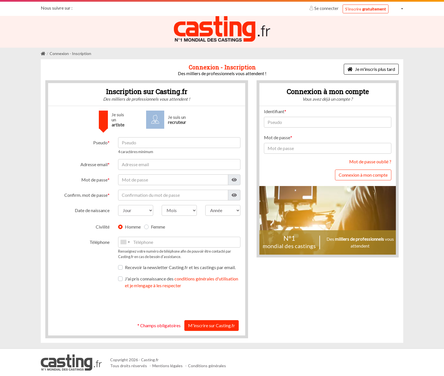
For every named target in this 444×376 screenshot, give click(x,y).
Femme (158, 226)
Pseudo (100, 142)
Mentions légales (167, 365)
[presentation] (197, 304)
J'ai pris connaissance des (181, 282)
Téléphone (99, 241)
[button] (398, 8)
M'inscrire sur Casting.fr (211, 325)
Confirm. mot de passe (86, 194)
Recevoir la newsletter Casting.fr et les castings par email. (180, 267)
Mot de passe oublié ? (370, 161)
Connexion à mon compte (363, 174)
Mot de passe (94, 179)
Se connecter (324, 8)
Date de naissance (92, 210)
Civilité (103, 226)
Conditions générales (207, 365)
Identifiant (274, 111)
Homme (133, 226)
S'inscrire (365, 9)
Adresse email (94, 164)
